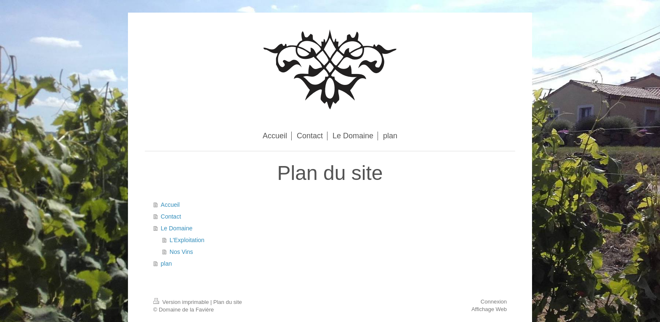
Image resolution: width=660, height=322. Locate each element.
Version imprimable (181, 302)
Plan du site (227, 302)
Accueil (170, 204)
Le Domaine (177, 228)
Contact (171, 216)
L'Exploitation (187, 240)
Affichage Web (489, 309)
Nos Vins (181, 251)
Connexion (494, 301)
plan (166, 263)
